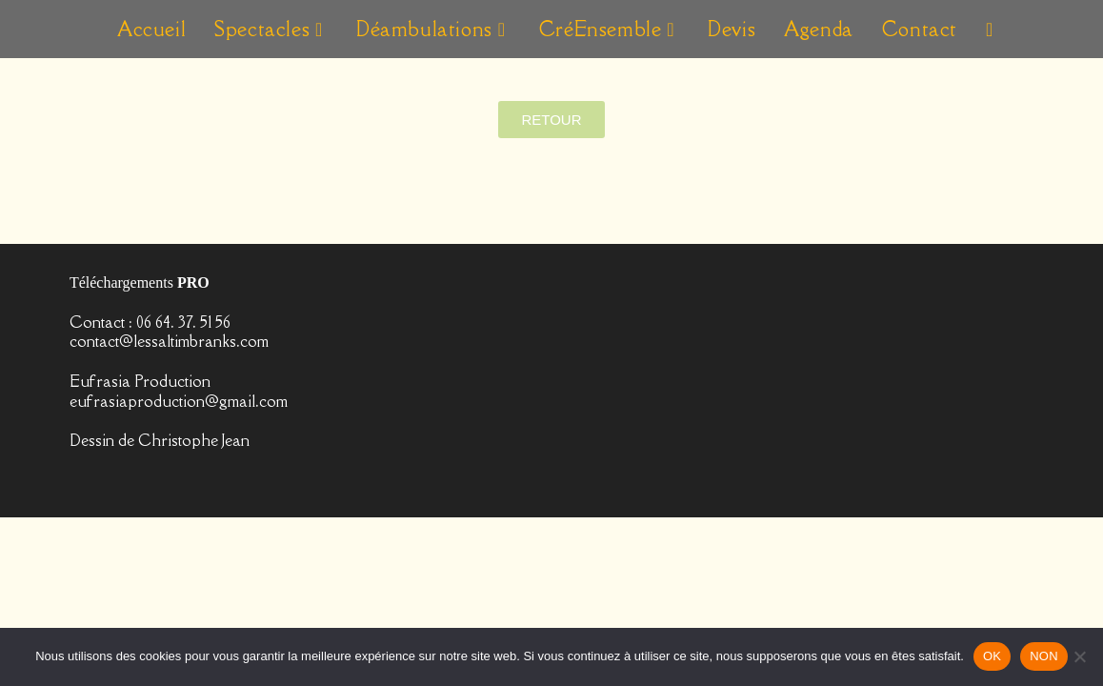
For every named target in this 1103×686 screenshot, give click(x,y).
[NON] (1079, 656)
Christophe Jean (194, 608)
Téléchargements (140, 451)
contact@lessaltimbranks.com (169, 509)
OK (992, 656)
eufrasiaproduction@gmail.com (179, 569)
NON (1044, 656)
